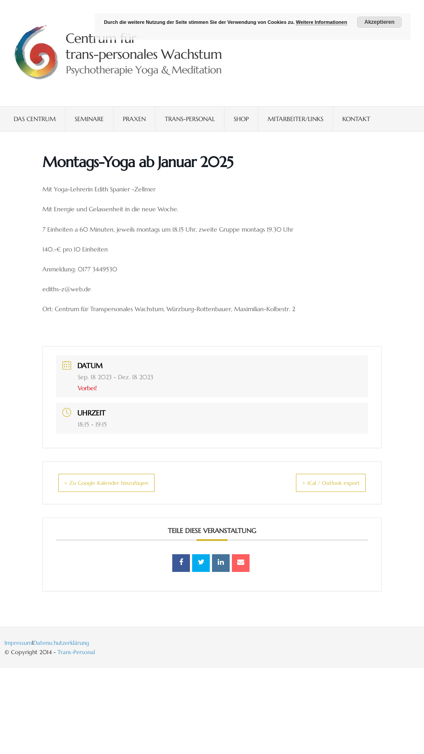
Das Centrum (35, 119)
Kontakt (356, 119)
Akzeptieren (379, 22)
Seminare (89, 119)
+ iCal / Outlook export (319, 483)
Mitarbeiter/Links (295, 119)
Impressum (18, 643)
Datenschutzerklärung (61, 643)
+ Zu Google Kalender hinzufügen (117, 483)
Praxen (134, 119)
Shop (241, 119)
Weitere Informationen (321, 22)
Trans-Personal (190, 119)
